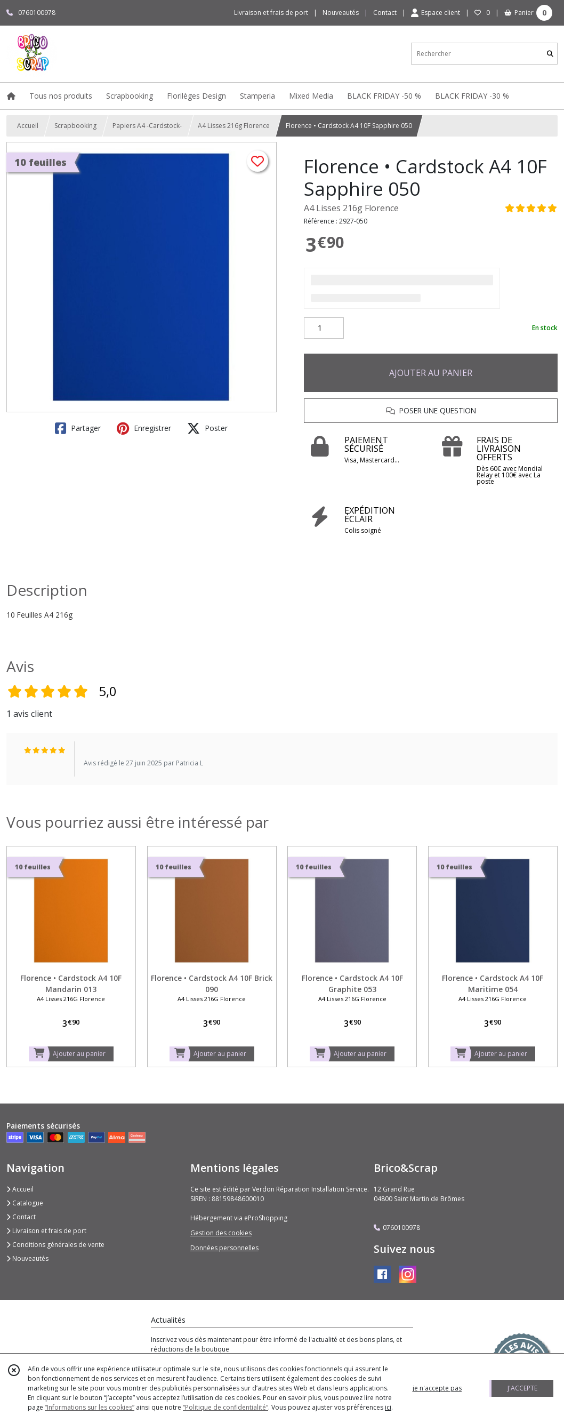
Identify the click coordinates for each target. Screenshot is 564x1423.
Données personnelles (224, 1247)
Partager (78, 428)
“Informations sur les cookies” (89, 1407)
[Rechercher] (550, 53)
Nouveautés (27, 1258)
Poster (207, 428)
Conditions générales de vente (55, 1244)
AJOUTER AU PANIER (430, 373)
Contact (385, 12)
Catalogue (24, 1203)
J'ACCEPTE (522, 1388)
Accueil (27, 125)
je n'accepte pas (437, 1388)
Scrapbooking (75, 125)
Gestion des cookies (221, 1232)
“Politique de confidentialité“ (225, 1407)
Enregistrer (144, 428)
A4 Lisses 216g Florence (234, 125)
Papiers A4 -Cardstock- (147, 125)
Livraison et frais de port (46, 1230)
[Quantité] (324, 328)
